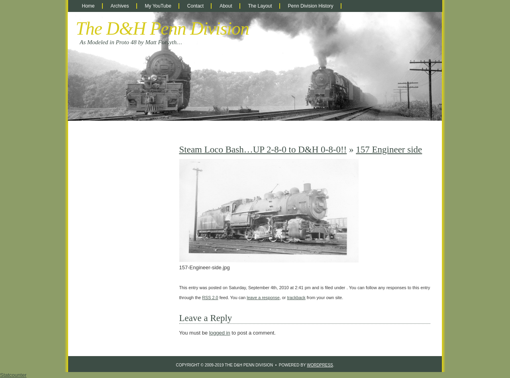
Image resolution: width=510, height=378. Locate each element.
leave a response (263, 297)
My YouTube (158, 6)
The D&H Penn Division (162, 28)
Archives (120, 6)
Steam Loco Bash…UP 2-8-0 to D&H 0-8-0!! (263, 150)
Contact (195, 6)
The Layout (260, 6)
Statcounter (13, 375)
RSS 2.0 (210, 297)
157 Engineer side (389, 150)
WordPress (320, 365)
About (226, 6)
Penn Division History (310, 6)
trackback (296, 297)
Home (88, 6)
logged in (219, 333)
